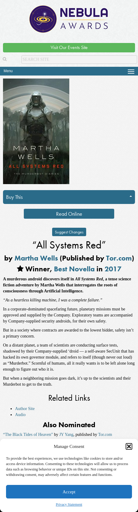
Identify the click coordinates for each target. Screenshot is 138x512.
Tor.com (119, 258)
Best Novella (74, 268)
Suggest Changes (69, 232)
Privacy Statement (69, 504)
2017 (113, 268)
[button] (129, 446)
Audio (20, 414)
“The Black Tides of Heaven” (28, 434)
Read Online (69, 213)
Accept (69, 491)
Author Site (25, 408)
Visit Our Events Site (69, 47)
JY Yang (66, 434)
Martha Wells (36, 258)
